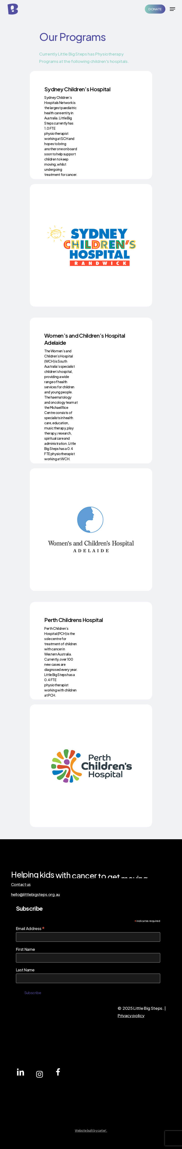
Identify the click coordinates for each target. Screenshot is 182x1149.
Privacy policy (131, 1015)
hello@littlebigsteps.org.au (35, 894)
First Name (25, 949)
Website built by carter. (91, 1130)
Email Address (30, 928)
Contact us (21, 884)
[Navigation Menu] (172, 9)
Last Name (25, 969)
